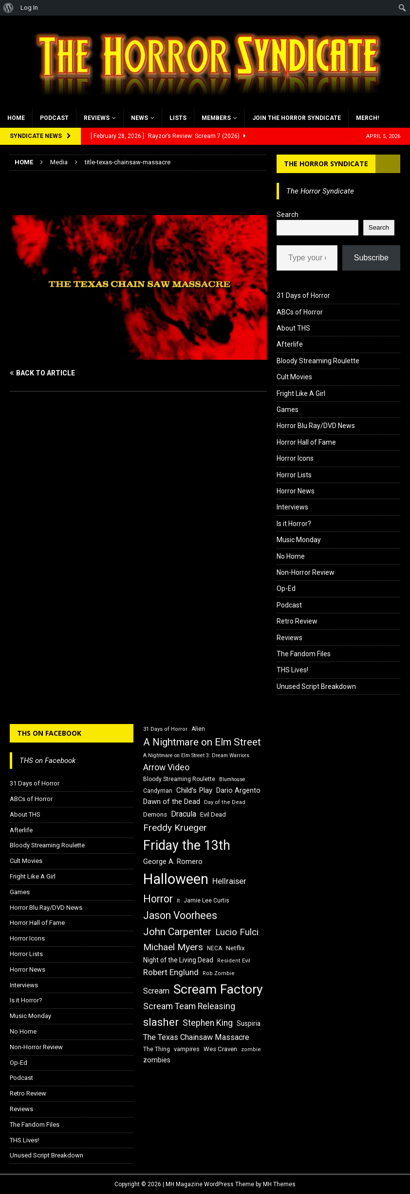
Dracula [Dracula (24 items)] (183, 814)
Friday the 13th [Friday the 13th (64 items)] (186, 845)
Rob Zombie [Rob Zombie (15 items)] (219, 973)
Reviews (97, 118)
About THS (293, 328)
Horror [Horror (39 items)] (158, 899)
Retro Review (297, 621)
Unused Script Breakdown (316, 686)
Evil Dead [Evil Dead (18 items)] (213, 814)
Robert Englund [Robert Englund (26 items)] (171, 972)
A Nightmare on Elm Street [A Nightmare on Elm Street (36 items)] (202, 742)
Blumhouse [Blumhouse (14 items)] (232, 779)
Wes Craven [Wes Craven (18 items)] (220, 1049)
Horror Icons (295, 458)
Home (16, 118)
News (139, 118)
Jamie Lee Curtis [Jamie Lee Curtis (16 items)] (206, 900)
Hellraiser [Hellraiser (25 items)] (229, 881)
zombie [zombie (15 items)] (251, 1049)
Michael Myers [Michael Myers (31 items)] (173, 947)
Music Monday (299, 540)
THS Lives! (292, 670)
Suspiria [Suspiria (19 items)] (249, 1023)
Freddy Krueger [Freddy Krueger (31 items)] (175, 827)
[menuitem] (8, 8)
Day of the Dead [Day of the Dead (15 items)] (224, 802)
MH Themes (279, 1184)
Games (287, 409)
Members (216, 118)
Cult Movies (294, 377)
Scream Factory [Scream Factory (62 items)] (218, 989)
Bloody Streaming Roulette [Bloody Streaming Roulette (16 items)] (179, 779)
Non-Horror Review (306, 572)
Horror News (296, 491)
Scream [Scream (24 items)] (156, 991)
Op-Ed (286, 588)
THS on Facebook (49, 733)
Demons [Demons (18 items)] (155, 814)
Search (287, 214)
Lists (177, 118)
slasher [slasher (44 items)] (161, 1022)
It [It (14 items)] (178, 901)
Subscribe (371, 258)
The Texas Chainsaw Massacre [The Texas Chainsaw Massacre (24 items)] (196, 1037)
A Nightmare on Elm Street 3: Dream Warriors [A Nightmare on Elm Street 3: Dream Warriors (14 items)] (196, 755)
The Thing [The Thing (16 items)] (156, 1049)
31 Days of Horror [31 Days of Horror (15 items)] (165, 729)
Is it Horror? (294, 524)
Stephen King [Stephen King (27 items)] (208, 1023)
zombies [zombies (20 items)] (156, 1060)
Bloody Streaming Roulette (318, 361)
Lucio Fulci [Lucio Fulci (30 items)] (237, 932)
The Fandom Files (304, 654)
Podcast (54, 118)
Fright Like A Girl (301, 393)
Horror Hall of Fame (306, 442)
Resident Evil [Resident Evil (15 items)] (233, 961)
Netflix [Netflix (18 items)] (235, 948)
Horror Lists (294, 475)
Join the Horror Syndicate (296, 118)
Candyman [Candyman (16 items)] (157, 790)
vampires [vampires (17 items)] (187, 1049)
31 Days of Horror (303, 295)
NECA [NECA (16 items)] (214, 948)
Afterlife (290, 344)
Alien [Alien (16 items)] (198, 728)
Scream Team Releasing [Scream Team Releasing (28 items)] (189, 1006)
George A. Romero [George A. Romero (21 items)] (173, 861)
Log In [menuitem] (29, 7)
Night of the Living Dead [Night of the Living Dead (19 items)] (178, 960)
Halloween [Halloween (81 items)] (175, 879)
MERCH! (367, 118)
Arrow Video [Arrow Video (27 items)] (166, 767)
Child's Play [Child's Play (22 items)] (194, 790)
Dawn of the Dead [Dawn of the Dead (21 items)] (171, 801)
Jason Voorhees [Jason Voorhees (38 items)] (180, 915)
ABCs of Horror (300, 312)
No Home (291, 556)
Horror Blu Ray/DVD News (316, 426)
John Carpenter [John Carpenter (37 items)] (177, 932)
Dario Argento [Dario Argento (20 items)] (238, 790)
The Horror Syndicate (326, 163)
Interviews (292, 507)
